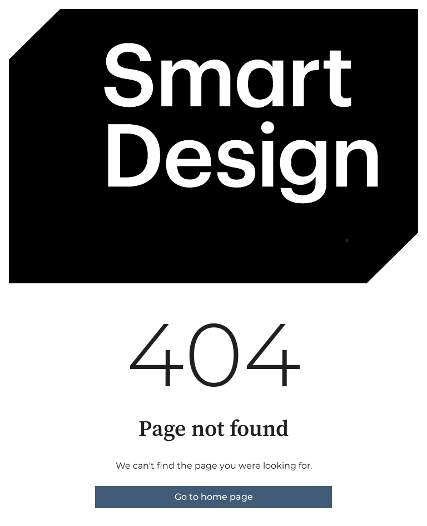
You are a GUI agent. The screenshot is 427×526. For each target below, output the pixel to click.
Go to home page (214, 496)
